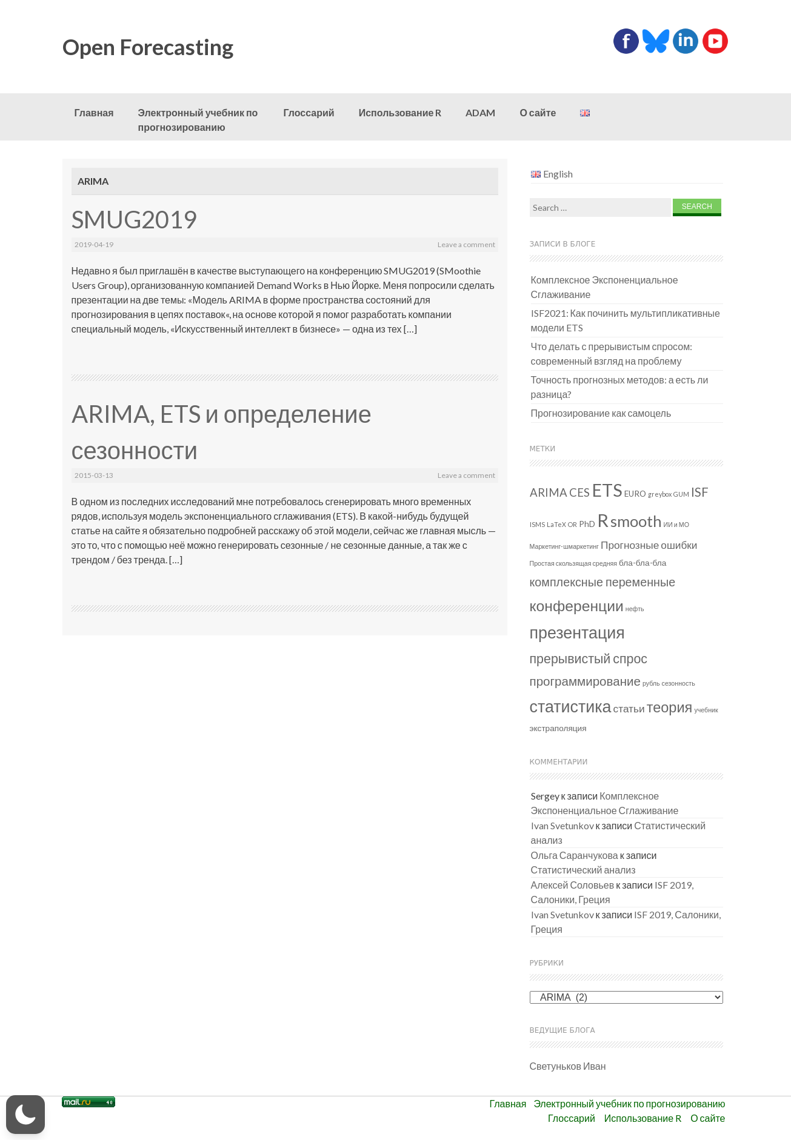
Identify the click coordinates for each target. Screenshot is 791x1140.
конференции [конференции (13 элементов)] (577, 605)
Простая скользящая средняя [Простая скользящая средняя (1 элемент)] (574, 563)
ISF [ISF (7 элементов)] (700, 492)
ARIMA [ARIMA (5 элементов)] (548, 492)
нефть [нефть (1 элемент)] (635, 608)
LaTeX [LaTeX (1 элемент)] (556, 524)
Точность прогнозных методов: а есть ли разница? (620, 387)
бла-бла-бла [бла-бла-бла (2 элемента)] (642, 563)
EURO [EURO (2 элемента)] (635, 494)
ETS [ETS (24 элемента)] (607, 490)
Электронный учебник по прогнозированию (198, 120)
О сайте (537, 112)
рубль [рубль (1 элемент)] (651, 683)
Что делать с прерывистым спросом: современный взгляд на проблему (612, 353)
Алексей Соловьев (573, 884)
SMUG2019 (134, 219)
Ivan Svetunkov (562, 825)
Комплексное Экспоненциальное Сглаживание (604, 287)
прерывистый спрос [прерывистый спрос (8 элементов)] (589, 658)
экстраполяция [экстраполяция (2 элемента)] (558, 728)
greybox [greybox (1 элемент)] (660, 494)
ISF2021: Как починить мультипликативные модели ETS (626, 320)
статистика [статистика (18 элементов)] (571, 706)
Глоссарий (309, 112)
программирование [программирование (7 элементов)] (585, 681)
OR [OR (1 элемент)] (572, 524)
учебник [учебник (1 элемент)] (706, 710)
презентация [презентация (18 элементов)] (577, 632)
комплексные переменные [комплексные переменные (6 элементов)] (603, 582)
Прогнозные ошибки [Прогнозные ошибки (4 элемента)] (649, 545)
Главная (94, 112)
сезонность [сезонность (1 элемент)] (678, 683)
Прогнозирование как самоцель (601, 413)
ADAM (480, 112)
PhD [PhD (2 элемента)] (587, 524)
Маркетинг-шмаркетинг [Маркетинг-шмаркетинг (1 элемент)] (564, 546)
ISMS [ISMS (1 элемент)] (537, 524)
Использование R (400, 112)
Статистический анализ (583, 869)
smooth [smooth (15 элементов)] (636, 521)
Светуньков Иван (568, 1066)
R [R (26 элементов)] (603, 520)
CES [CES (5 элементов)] (579, 492)
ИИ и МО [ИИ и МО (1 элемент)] (676, 524)
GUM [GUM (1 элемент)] (681, 494)
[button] (25, 1114)
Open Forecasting (147, 46)
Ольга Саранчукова (574, 855)
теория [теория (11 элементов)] (670, 706)
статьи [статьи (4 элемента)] (629, 708)
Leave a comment (466, 244)
